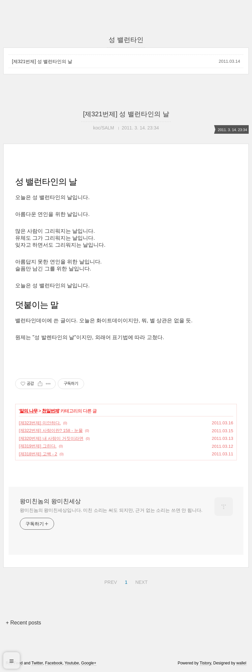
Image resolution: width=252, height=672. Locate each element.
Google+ (88, 663)
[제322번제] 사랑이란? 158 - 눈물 (51, 430)
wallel (241, 663)
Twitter (37, 663)
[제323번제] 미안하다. (40, 422)
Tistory (205, 663)
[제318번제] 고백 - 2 (38, 453)
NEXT (140, 581)
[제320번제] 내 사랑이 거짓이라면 (51, 438)
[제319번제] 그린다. (37, 445)
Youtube (72, 663)
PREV (110, 581)
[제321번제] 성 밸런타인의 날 (42, 61)
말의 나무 (28, 410)
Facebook (54, 663)
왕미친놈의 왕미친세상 (50, 501)
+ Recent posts (23, 622)
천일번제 (50, 410)
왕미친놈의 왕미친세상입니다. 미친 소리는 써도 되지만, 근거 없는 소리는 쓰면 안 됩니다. (111, 510)
